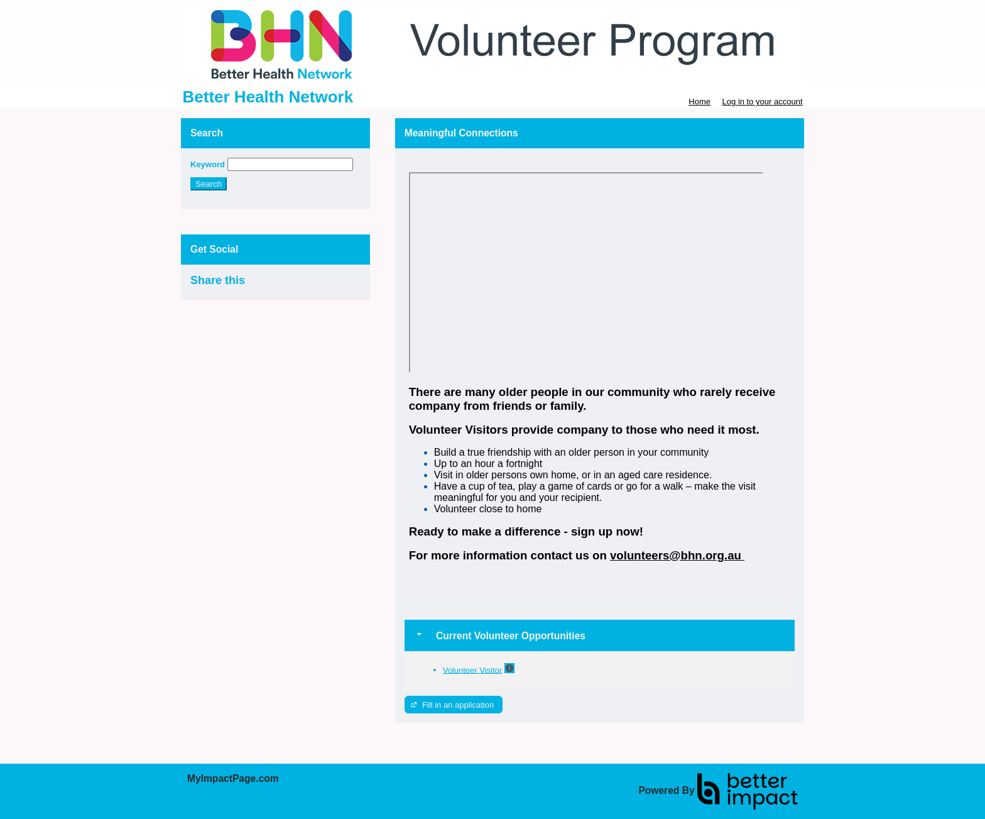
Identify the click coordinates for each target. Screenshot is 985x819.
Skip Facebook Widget (286, 285)
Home (699, 101)
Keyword (207, 164)
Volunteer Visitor (472, 669)
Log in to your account (762, 101)
